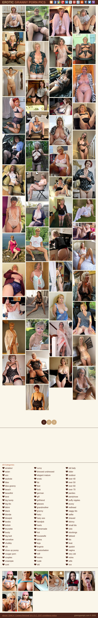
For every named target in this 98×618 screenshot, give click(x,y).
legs (37, 543)
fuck (37, 489)
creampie (8, 561)
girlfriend (39, 500)
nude (37, 561)
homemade (40, 529)
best (5, 497)
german (39, 493)
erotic (38, 479)
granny (38, 511)
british (6, 525)
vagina (70, 550)
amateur (7, 468)
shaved (70, 518)
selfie (69, 514)
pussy (70, 504)
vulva (69, 557)
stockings (71, 532)
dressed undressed (44, 472)
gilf (37, 497)
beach (6, 489)
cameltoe (7, 539)
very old (71, 554)
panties (70, 493)
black (6, 511)
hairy (37, 514)
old (37, 565)
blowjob (7, 518)
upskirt (70, 547)
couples (7, 557)
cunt (5, 565)
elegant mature (42, 475)
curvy (38, 468)
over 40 (70, 479)
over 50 (70, 482)
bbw (5, 482)
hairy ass (39, 518)
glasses (39, 504)
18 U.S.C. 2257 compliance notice (43, 615)
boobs (6, 522)
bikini (6, 507)
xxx (69, 565)
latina (38, 539)
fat (36, 482)
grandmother (41, 507)
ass (5, 475)
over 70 (70, 489)
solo (69, 529)
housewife (40, 536)
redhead (71, 507)
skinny (70, 522)
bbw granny (9, 486)
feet (37, 486)
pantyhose (72, 497)
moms (38, 557)
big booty (7, 500)
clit (5, 547)
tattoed (70, 536)
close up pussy (10, 550)
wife (69, 561)
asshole (7, 479)
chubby (7, 543)
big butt (7, 536)
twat (69, 543)
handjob (39, 522)
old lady (71, 468)
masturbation (41, 550)
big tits (6, 504)
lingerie (39, 547)
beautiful (7, 493)
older (69, 472)
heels (38, 525)
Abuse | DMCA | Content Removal (15, 615)
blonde (6, 514)
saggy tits (71, 511)
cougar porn (9, 554)
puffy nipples (73, 500)
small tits (71, 525)
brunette (7, 529)
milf (37, 554)
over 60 (70, 486)
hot (37, 532)
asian (6, 472)
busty (6, 532)
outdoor (71, 475)
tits (68, 539)
